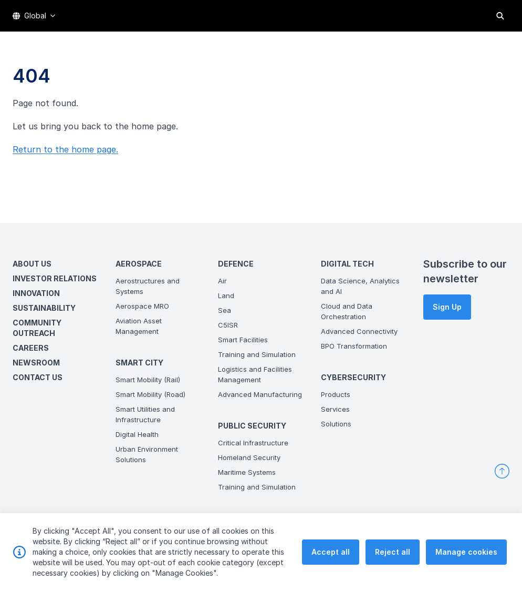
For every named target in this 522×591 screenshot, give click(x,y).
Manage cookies (466, 552)
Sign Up (447, 306)
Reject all (392, 552)
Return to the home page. (65, 149)
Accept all (330, 552)
